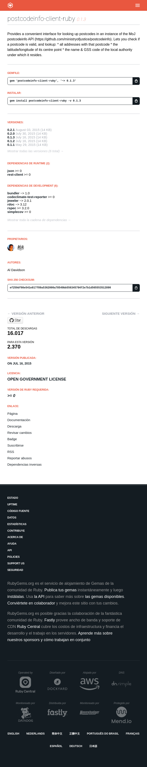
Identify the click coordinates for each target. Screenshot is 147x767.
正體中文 (74, 733)
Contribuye (16, 530)
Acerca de (15, 537)
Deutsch (76, 746)
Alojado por (91, 672)
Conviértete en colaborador (31, 603)
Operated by (26, 674)
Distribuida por (58, 703)
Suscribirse (15, 445)
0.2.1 (11, 130)
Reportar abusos (19, 458)
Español (56, 746)
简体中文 (57, 733)
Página (12, 413)
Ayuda (12, 543)
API (9, 550)
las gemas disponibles (104, 596)
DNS (125, 672)
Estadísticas (17, 524)
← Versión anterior (26, 313)
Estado (12, 497)
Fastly (49, 620)
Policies (13, 556)
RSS (10, 452)
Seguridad (15, 570)
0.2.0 (11, 133)
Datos (11, 517)
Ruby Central (28, 626)
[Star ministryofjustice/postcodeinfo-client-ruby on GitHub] (15, 320)
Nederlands (35, 733)
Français (132, 733)
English (13, 733)
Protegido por (122, 703)
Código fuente (18, 511)
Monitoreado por (25, 703)
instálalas (15, 596)
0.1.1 (11, 145)
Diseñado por (58, 672)
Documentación (18, 420)
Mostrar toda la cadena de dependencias (37, 220)
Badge (12, 439)
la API (39, 596)
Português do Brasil (103, 733)
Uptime (12, 504)
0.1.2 (11, 141)
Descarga (14, 426)
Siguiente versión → (121, 313)
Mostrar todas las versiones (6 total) (33, 151)
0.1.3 (11, 137)
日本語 (93, 746)
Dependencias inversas (24, 464)
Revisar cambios (19, 432)
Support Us (16, 563)
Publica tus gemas (60, 590)
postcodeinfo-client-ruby (41, 18)
